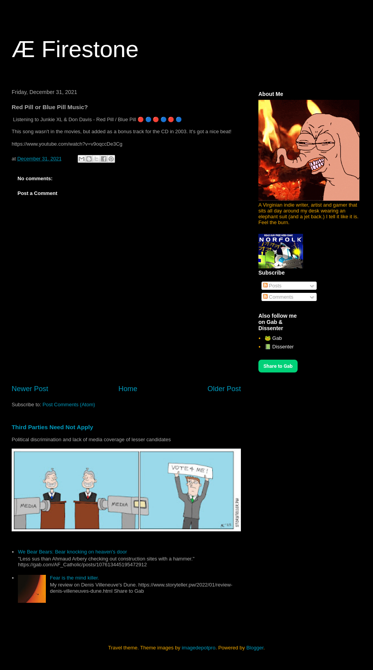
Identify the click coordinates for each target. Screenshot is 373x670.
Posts (272, 286)
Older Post (224, 389)
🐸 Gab (273, 338)
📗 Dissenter (279, 347)
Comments (278, 297)
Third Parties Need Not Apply (52, 427)
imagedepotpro (199, 648)
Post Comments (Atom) (69, 404)
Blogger (254, 648)
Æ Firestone (75, 49)
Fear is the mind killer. (74, 578)
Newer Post (30, 389)
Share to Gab (278, 366)
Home (128, 389)
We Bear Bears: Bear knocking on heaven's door (72, 552)
